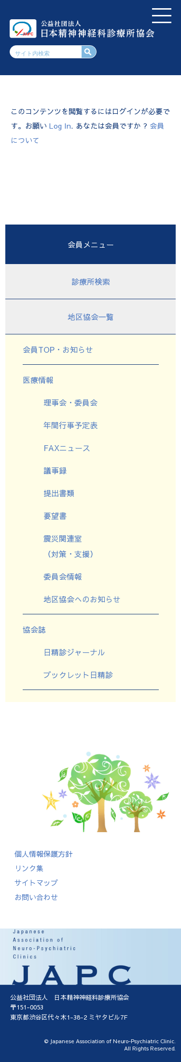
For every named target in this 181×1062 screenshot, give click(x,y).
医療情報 (38, 379)
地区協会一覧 (91, 316)
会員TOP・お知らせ (58, 349)
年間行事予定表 (70, 425)
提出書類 (58, 493)
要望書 (55, 515)
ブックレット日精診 (78, 674)
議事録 (55, 470)
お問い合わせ (36, 897)
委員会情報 (62, 576)
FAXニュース (66, 447)
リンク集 (28, 868)
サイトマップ (36, 882)
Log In (60, 125)
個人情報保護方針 (43, 854)
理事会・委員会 (70, 402)
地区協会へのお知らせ (82, 599)
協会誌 (34, 629)
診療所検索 (90, 281)
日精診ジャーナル (74, 652)
